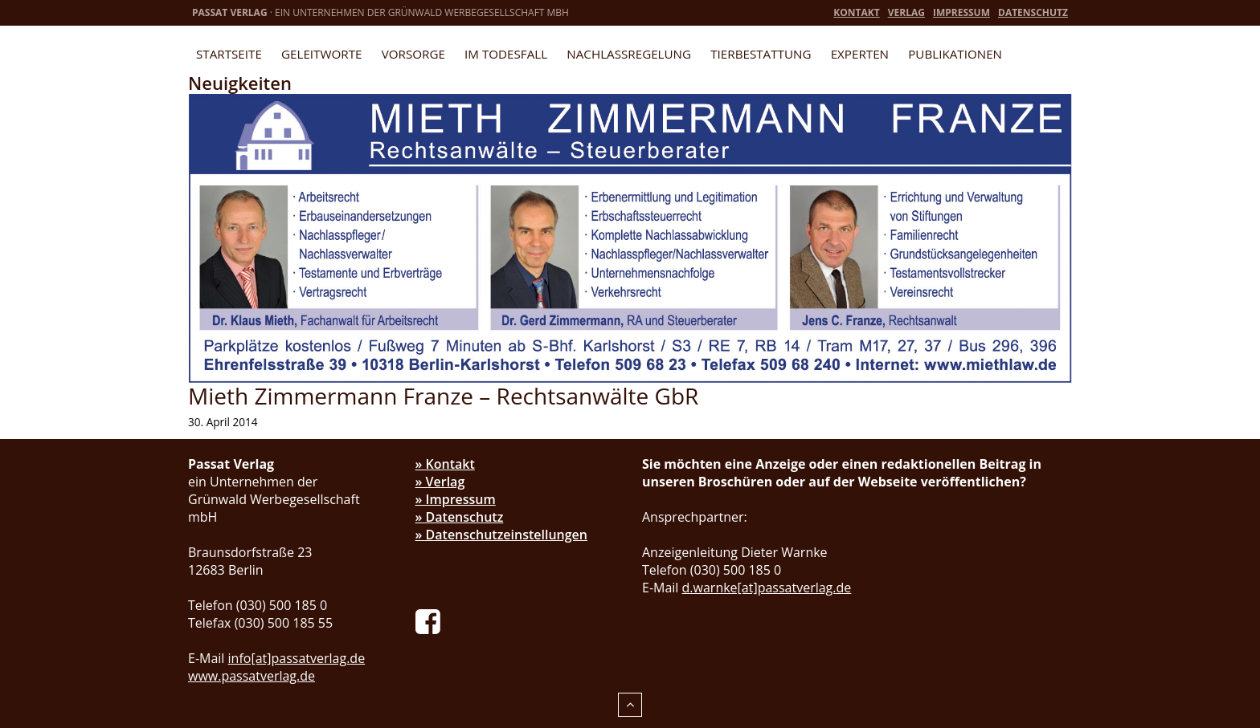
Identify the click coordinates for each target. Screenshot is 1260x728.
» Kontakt (445, 464)
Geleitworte (321, 54)
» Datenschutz (459, 517)
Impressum (961, 12)
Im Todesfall (505, 54)
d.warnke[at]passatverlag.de (767, 587)
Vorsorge (413, 54)
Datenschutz (1033, 12)
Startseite (229, 54)
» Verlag (440, 481)
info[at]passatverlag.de (297, 658)
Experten (860, 54)
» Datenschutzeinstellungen (501, 534)
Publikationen (955, 54)
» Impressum (455, 499)
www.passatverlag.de (251, 676)
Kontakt (856, 12)
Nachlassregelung (629, 54)
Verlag (906, 12)
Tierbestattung (760, 54)
